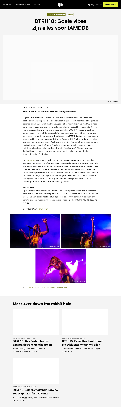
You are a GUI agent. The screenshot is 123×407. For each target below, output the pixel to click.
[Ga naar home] (60, 4)
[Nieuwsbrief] (110, 4)
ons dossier (42, 209)
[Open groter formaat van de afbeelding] (35, 231)
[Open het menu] (7, 4)
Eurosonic (30, 160)
